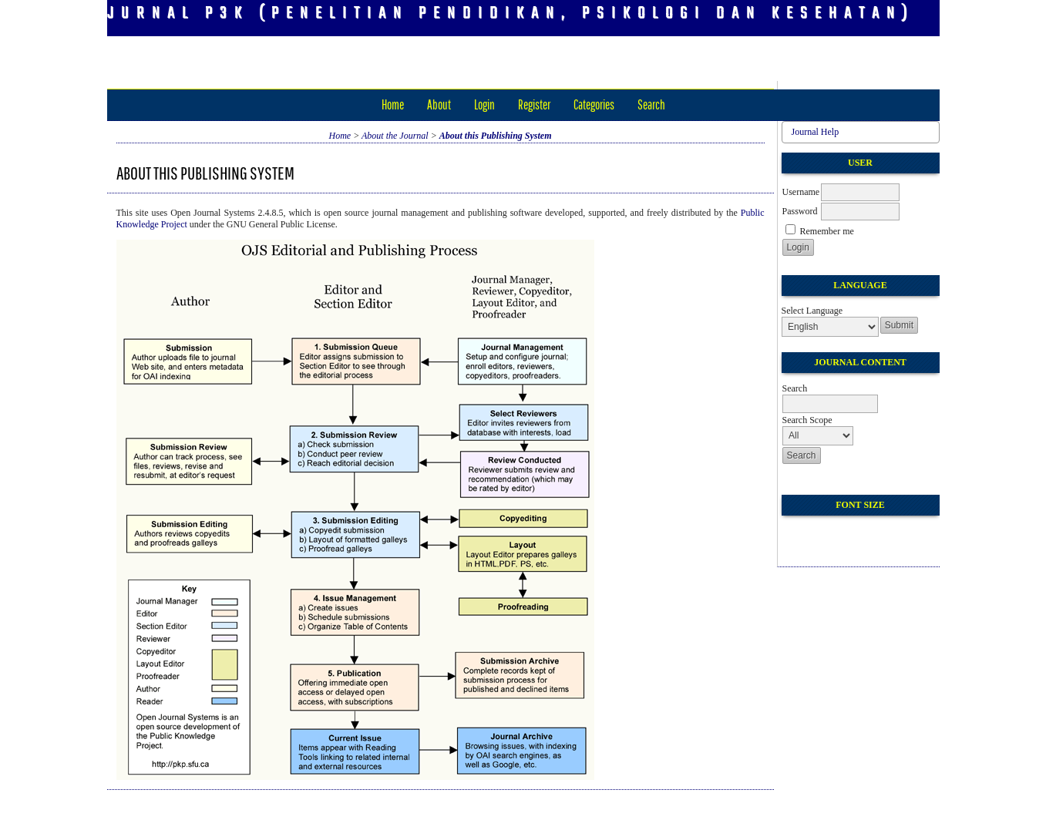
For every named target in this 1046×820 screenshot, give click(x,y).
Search (651, 104)
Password (800, 211)
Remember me (827, 231)
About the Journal (395, 135)
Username (801, 192)
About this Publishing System (495, 135)
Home (393, 104)
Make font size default (820, 534)
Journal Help (815, 131)
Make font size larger (845, 534)
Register (534, 104)
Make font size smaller (795, 534)
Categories (593, 104)
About (439, 104)
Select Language (812, 310)
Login (484, 104)
